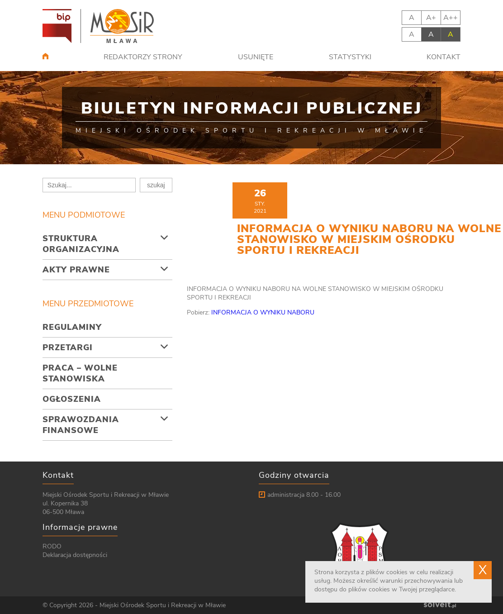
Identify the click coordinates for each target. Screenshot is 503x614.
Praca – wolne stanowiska (80, 373)
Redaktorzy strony (143, 57)
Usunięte (255, 57)
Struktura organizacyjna (81, 244)
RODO (52, 546)
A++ (450, 18)
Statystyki (350, 57)
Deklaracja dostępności (75, 555)
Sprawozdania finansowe (81, 425)
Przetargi (68, 347)
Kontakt (443, 57)
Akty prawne (76, 269)
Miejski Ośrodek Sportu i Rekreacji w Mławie (163, 605)
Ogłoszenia (72, 399)
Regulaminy (72, 327)
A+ (431, 18)
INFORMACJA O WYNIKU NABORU (262, 312)
